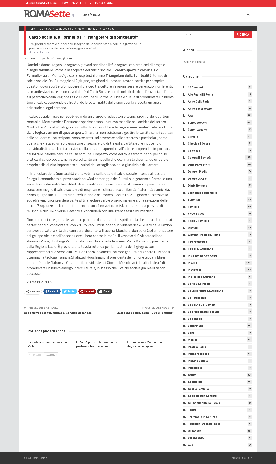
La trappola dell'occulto (204, 311)
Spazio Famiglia (198, 388)
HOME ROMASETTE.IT (74, 3)
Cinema (193, 136)
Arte (191, 115)
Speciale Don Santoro (202, 395)
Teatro (192, 409)
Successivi (51, 354)
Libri (191, 332)
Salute (192, 374)
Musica (192, 339)
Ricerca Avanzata (90, 14)
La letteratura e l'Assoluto (205, 290)
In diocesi (194, 269)
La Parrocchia (197, 297)
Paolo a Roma (197, 346)
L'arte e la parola (199, 283)
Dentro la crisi (197, 178)
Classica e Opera (199, 143)
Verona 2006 (196, 437)
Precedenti (35, 354)
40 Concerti (195, 87)
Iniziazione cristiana (201, 276)
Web (191, 445)
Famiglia (193, 206)
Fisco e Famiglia (198, 220)
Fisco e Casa (196, 213)
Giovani (193, 227)
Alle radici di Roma (200, 94)
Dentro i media (197, 171)
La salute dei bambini (202, 304)
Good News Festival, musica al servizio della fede (58, 313)
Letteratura (195, 325)
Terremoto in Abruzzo (202, 417)
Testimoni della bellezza (204, 423)
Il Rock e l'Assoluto (200, 248)
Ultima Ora (194, 431)
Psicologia (195, 367)
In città (192, 262)
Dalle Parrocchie (199, 164)
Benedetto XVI (197, 122)
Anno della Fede (198, 101)
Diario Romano (197, 185)
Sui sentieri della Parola (204, 402)
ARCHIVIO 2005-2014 (100, 3)
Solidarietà (195, 381)
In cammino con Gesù (202, 255)
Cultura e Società (199, 157)
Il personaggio (197, 241)
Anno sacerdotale (200, 108)
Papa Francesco (198, 353)
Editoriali (194, 199)
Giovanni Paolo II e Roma (204, 234)
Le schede (195, 318)
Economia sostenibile (202, 192)
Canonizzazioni (198, 129)
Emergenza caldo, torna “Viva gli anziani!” (145, 313)
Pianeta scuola (198, 360)
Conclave (194, 150)
